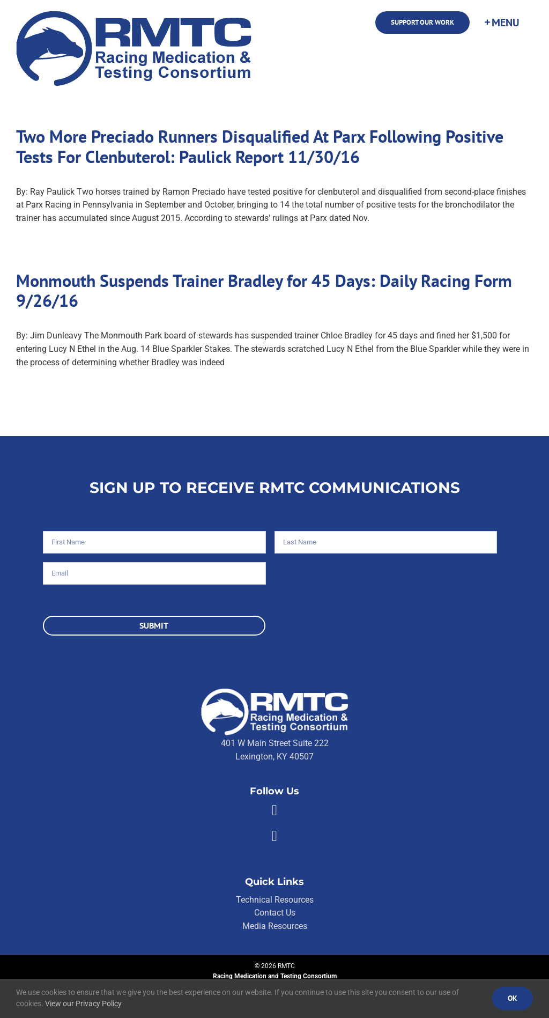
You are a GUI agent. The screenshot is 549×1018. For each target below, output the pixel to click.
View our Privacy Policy (83, 1003)
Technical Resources (275, 900)
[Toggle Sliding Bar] (501, 22)
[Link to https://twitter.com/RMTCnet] (274, 836)
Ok (512, 998)
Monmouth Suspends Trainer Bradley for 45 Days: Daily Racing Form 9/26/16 (264, 291)
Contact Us (274, 913)
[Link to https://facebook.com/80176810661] (274, 810)
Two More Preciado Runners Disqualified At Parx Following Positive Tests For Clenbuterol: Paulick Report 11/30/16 (259, 147)
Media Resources (274, 926)
